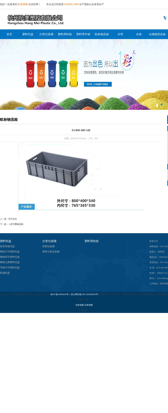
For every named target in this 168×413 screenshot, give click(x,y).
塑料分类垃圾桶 (51, 251)
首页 (9, 34)
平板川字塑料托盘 (10, 267)
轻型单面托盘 (7, 246)
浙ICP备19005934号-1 (60, 294)
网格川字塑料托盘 (10, 251)
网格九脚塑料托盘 (10, 262)
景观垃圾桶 (48, 246)
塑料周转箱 (65, 34)
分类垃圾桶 (46, 34)
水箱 (139, 34)
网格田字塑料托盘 (10, 257)
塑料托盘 (27, 34)
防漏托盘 (5, 273)
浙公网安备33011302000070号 (85, 294)
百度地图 (88, 305)
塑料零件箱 (83, 34)
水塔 (120, 34)
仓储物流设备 (157, 34)
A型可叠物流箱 (16, 224)
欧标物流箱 (102, 34)
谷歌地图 (79, 305)
